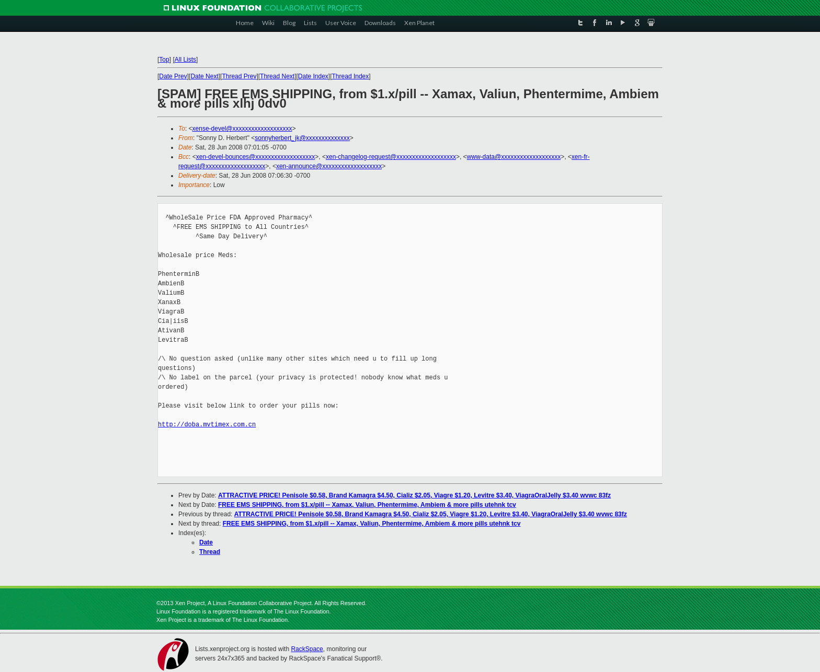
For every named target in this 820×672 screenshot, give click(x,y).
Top (164, 59)
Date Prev (173, 76)
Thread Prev (239, 76)
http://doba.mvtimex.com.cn (207, 424)
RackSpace (307, 649)
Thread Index (350, 76)
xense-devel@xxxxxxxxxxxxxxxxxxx (242, 128)
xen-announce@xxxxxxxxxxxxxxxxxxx (329, 166)
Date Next (204, 76)
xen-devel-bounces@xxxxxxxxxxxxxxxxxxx (255, 156)
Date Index (313, 76)
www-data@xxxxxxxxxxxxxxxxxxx (514, 156)
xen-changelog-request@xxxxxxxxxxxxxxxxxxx (391, 156)
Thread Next (277, 76)
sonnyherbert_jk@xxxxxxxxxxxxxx (302, 138)
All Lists (185, 59)
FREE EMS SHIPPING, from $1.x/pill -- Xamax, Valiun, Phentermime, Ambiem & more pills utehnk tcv (367, 504)
